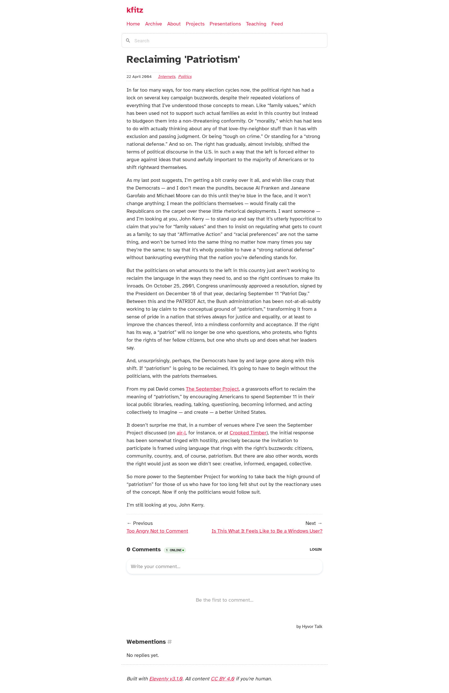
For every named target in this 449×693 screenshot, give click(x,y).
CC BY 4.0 (222, 679)
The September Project (212, 389)
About (174, 24)
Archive (153, 24)
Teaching (256, 24)
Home (133, 24)
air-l (181, 433)
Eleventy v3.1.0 (165, 679)
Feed (277, 24)
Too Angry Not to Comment (157, 531)
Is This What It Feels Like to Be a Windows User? (267, 531)
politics (185, 76)
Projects (195, 24)
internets (166, 76)
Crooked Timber (248, 433)
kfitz (135, 10)
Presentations (225, 24)
